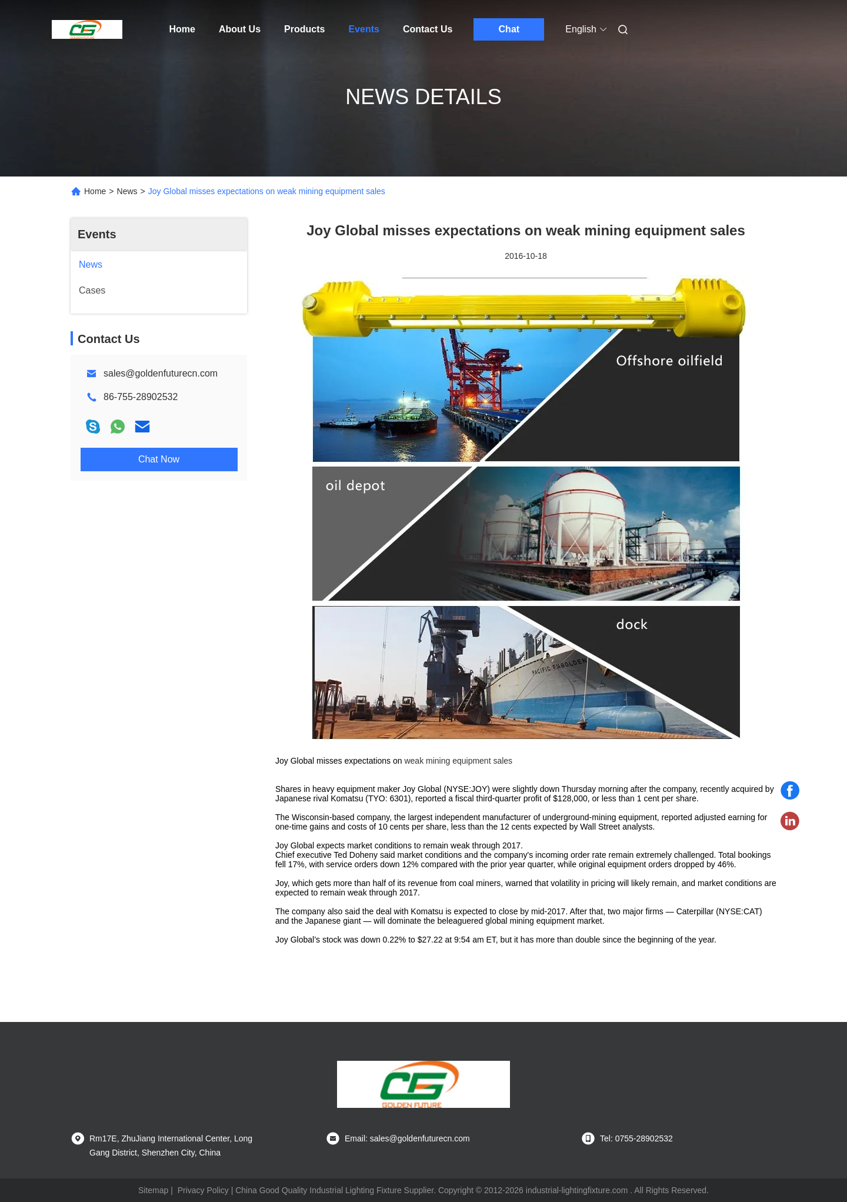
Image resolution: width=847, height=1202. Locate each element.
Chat (509, 29)
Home (182, 29)
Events (363, 29)
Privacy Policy (203, 1190)
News (127, 191)
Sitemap (153, 1190)
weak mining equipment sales (458, 760)
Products (304, 29)
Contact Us (427, 29)
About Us (240, 29)
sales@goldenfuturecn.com (161, 373)
